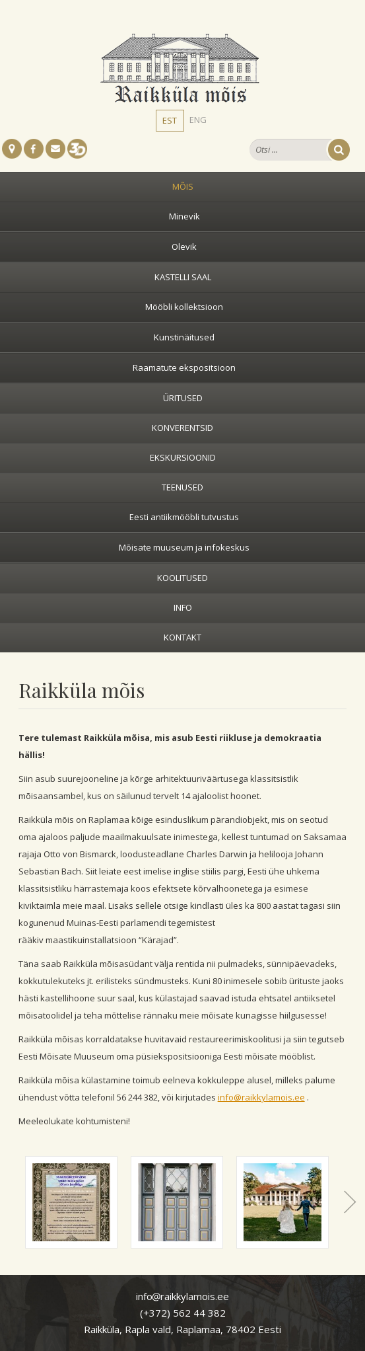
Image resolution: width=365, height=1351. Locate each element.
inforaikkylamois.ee (182, 1296)
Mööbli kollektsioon (184, 307)
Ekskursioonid (183, 457)
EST (169, 120)
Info (183, 607)
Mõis (182, 186)
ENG (198, 120)
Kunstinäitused (184, 337)
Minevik (184, 216)
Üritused (183, 398)
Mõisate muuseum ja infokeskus (184, 547)
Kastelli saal (182, 277)
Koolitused (182, 578)
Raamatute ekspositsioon (184, 367)
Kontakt (182, 637)
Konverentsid (182, 428)
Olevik (184, 246)
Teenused (182, 487)
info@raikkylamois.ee (261, 1097)
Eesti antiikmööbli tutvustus (184, 517)
